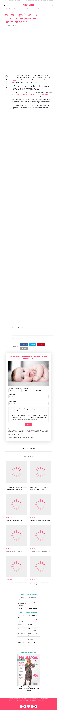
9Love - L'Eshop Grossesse (28, 0)
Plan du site (28, 702)
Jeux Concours (21, 608)
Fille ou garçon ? (22, 629)
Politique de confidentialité (23, 700)
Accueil (5, 8)
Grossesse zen (9, 579)
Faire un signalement (43, 698)
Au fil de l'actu (11, 8)
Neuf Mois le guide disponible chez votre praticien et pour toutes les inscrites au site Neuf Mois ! (28, 688)
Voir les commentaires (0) (28, 448)
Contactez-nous (22, 698)
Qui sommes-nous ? (12, 698)
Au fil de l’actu (32, 597)
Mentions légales (32, 698)
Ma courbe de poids (33, 619)
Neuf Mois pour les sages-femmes (12, 0)
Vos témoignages (33, 602)
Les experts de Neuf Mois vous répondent (22, 603)
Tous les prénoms (32, 615)
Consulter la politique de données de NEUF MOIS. (18, 436)
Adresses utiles (11, 700)
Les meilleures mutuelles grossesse (44, 0)
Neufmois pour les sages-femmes (40, 700)
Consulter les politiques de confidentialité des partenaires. (20, 437)
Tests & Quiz (21, 642)
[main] (28, 353)
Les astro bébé (21, 638)
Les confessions (33, 608)
